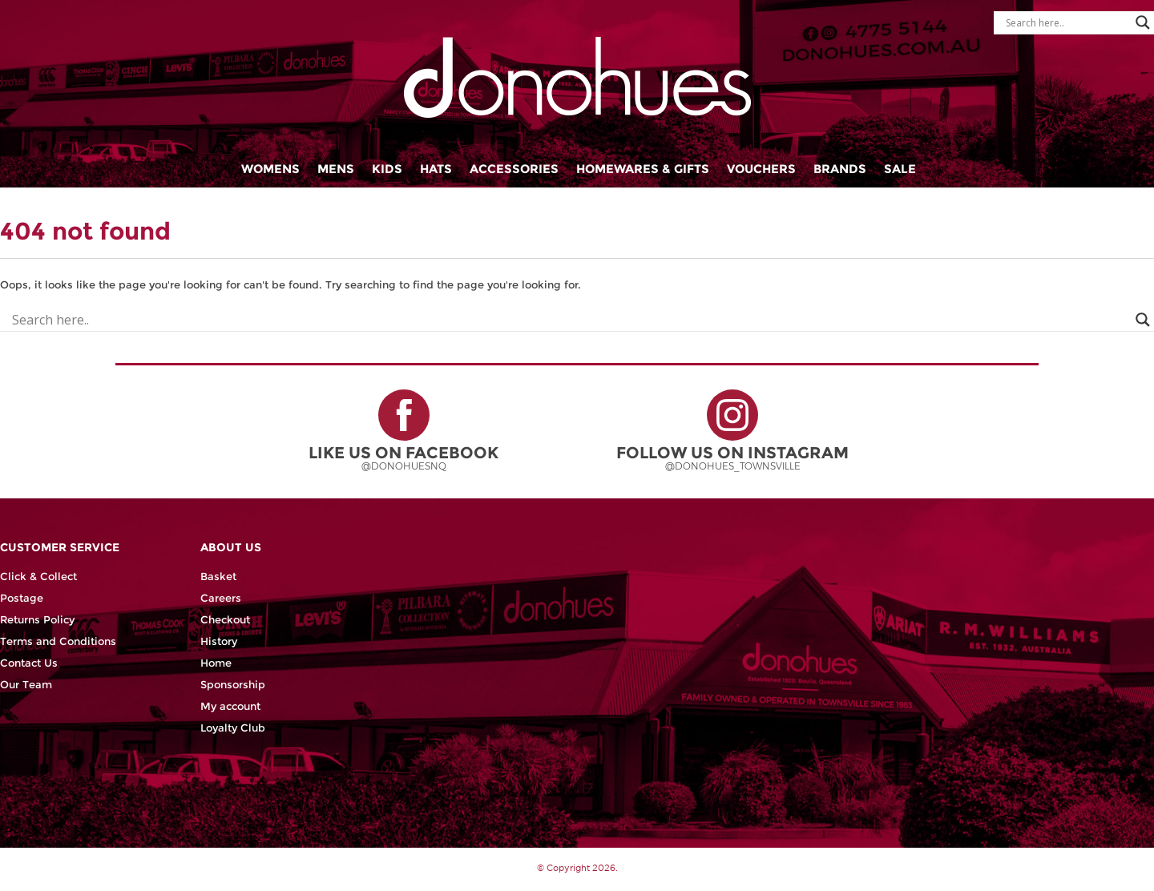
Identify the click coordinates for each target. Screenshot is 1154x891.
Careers (220, 598)
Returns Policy (37, 620)
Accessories (514, 168)
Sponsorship (232, 685)
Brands (839, 168)
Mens (335, 168)
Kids (387, 168)
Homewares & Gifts (642, 168)
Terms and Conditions (58, 641)
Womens (270, 168)
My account (230, 706)
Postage (21, 598)
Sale (900, 168)
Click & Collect (38, 576)
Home (216, 663)
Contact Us (29, 663)
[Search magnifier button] (1143, 22)
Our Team (26, 685)
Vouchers (761, 168)
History (218, 641)
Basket (218, 576)
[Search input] (1067, 22)
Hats (436, 168)
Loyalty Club (232, 728)
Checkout (225, 620)
